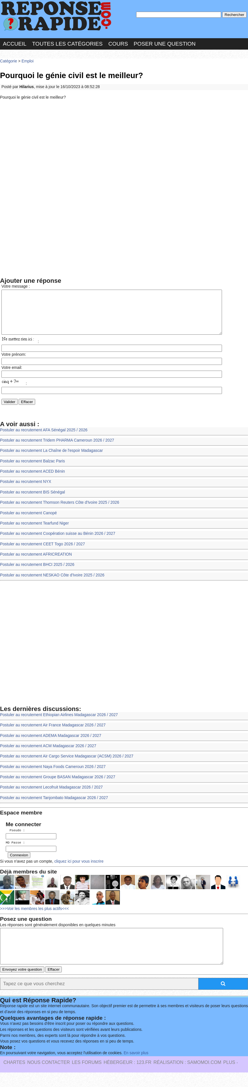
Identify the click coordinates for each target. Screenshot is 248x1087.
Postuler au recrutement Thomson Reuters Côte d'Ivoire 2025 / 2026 (59, 511)
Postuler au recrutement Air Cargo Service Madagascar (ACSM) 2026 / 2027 (66, 765)
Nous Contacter (48, 1076)
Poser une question (164, 44)
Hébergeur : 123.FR (127, 1076)
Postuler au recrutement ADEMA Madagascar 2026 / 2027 (50, 744)
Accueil (14, 44)
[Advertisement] (124, 146)
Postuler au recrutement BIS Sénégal (32, 501)
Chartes (14, 1076)
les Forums (87, 1076)
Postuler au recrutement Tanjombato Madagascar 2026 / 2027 (54, 806)
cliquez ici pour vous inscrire (78, 869)
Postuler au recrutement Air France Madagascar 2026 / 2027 (53, 734)
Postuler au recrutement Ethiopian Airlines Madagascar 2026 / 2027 (59, 723)
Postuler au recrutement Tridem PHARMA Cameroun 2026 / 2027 (57, 449)
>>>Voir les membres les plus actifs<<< (34, 916)
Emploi (27, 61)
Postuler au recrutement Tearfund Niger (34, 532)
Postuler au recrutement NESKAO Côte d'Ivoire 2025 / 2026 (52, 584)
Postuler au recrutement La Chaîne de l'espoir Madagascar (51, 459)
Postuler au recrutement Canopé (28, 521)
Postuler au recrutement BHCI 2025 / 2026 (37, 573)
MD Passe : (15, 851)
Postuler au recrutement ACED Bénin (32, 480)
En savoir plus (136, 1067)
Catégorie (8, 61)
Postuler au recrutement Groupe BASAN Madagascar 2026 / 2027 (57, 785)
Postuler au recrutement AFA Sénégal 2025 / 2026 (44, 438)
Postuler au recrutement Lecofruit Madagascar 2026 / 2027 (51, 796)
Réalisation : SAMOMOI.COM (187, 1076)
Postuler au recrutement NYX (25, 490)
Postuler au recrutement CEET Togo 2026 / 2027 (42, 552)
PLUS (229, 1076)
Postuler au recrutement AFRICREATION (36, 563)
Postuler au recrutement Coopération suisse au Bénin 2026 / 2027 (57, 542)
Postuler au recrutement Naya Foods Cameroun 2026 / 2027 (53, 775)
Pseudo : (15, 839)
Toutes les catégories (67, 44)
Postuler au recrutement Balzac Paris (32, 470)
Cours (118, 44)
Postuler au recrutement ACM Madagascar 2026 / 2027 (48, 754)
